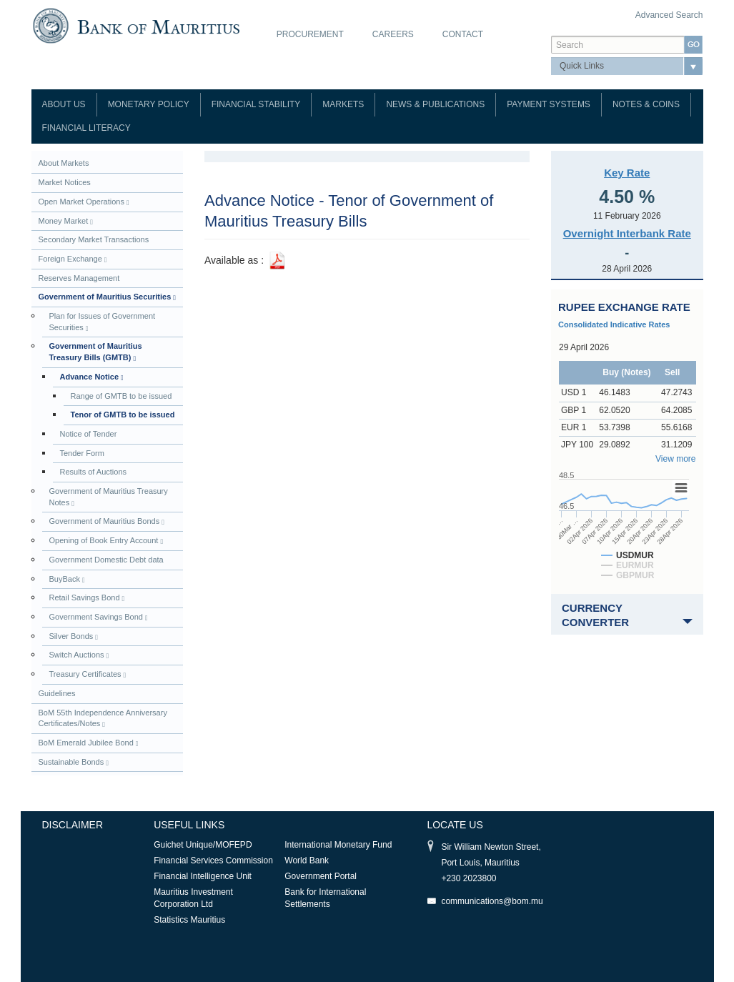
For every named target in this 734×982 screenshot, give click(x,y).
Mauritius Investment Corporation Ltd (193, 898)
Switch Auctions (79, 655)
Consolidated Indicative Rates (614, 324)
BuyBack (67, 579)
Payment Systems (548, 104)
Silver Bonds (73, 636)
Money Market (66, 221)
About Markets (64, 163)
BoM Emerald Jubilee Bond (89, 743)
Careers (393, 34)
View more (675, 459)
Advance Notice (92, 377)
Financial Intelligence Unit (203, 876)
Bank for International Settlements (325, 898)
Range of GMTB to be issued (121, 396)
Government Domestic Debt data (106, 559)
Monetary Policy (148, 104)
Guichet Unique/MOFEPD (203, 845)
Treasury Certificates (88, 674)
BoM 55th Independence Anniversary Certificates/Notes (103, 718)
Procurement (310, 34)
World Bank (306, 860)
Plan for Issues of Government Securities (102, 322)
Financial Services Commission (213, 860)
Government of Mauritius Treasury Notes (108, 497)
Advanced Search (669, 15)
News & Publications (435, 104)
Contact (462, 34)
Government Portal (320, 876)
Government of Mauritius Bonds (106, 521)
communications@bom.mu (491, 901)
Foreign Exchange (73, 259)
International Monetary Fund (338, 845)
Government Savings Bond (98, 617)
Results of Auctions (93, 471)
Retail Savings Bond (87, 597)
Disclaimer (73, 824)
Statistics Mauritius (189, 920)
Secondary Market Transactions (94, 239)
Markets (343, 104)
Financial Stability (256, 104)
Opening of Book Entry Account (106, 540)
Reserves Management (79, 278)
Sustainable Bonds (74, 762)
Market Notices (65, 182)
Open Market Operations (84, 202)
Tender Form (82, 453)
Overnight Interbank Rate (627, 233)
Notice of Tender (88, 434)
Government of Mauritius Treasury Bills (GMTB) (95, 352)
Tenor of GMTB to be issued (123, 414)
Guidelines (57, 693)
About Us (64, 104)
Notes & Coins (646, 104)
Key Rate (627, 173)
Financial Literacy (86, 128)
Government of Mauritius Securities (107, 297)
